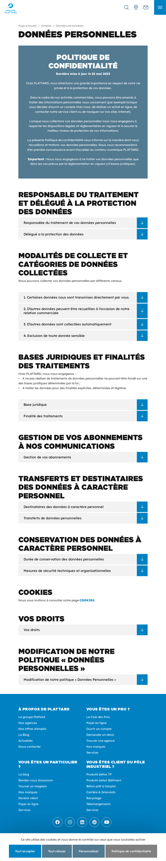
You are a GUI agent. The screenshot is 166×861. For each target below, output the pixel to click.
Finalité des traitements (43, 416)
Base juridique (35, 404)
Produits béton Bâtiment (103, 780)
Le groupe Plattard (31, 717)
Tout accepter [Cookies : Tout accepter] (25, 851)
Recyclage (93, 798)
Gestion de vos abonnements (47, 457)
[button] (160, 7)
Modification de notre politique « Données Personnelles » (70, 679)
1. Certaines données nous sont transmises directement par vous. (76, 297)
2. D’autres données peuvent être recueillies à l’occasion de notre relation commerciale (76, 311)
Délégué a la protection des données (54, 234)
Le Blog (23, 735)
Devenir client (28, 798)
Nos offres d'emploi (32, 729)
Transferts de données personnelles (53, 518)
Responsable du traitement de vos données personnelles (70, 223)
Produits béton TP (99, 774)
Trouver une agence (100, 740)
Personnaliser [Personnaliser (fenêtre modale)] (89, 851)
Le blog (23, 774)
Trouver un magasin (32, 786)
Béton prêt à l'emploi (101, 786)
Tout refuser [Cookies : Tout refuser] (57, 851)
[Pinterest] (94, 822)
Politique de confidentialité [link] (131, 851)
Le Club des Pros (98, 717)
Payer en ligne (96, 723)
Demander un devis (100, 735)
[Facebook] (57, 822)
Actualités (25, 740)
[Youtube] (106, 822)
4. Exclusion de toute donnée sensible (54, 336)
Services (92, 752)
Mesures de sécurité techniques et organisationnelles (67, 571)
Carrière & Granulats (100, 792)
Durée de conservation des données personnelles (64, 559)
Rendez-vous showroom (35, 780)
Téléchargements (98, 804)
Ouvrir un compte (98, 729)
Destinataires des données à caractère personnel (64, 507)
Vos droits (32, 630)
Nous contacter (29, 746)
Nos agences (27, 723)
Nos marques (95, 746)
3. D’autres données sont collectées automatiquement (67, 324)
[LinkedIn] (82, 822)
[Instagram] (70, 822)
